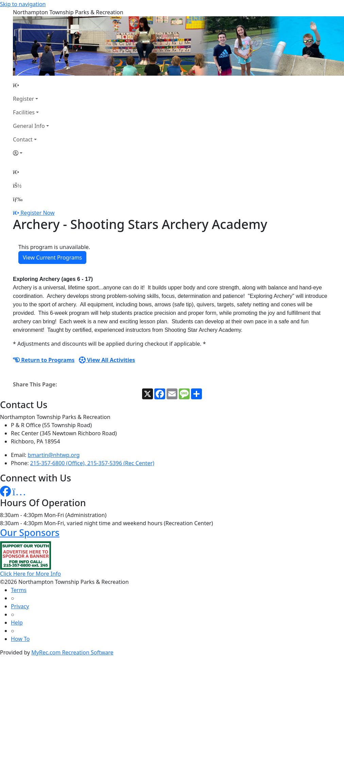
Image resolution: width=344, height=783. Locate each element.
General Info (29, 126)
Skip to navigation (23, 4)
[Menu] (17, 199)
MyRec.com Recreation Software (72, 652)
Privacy (20, 606)
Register (23, 98)
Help (17, 622)
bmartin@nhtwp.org (54, 455)
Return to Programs (43, 360)
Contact (23, 139)
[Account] (31, 153)
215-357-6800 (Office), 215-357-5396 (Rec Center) (92, 463)
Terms (19, 590)
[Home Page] (31, 85)
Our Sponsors (29, 532)
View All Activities (107, 360)
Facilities (24, 112)
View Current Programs (52, 257)
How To (20, 639)
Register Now (37, 212)
